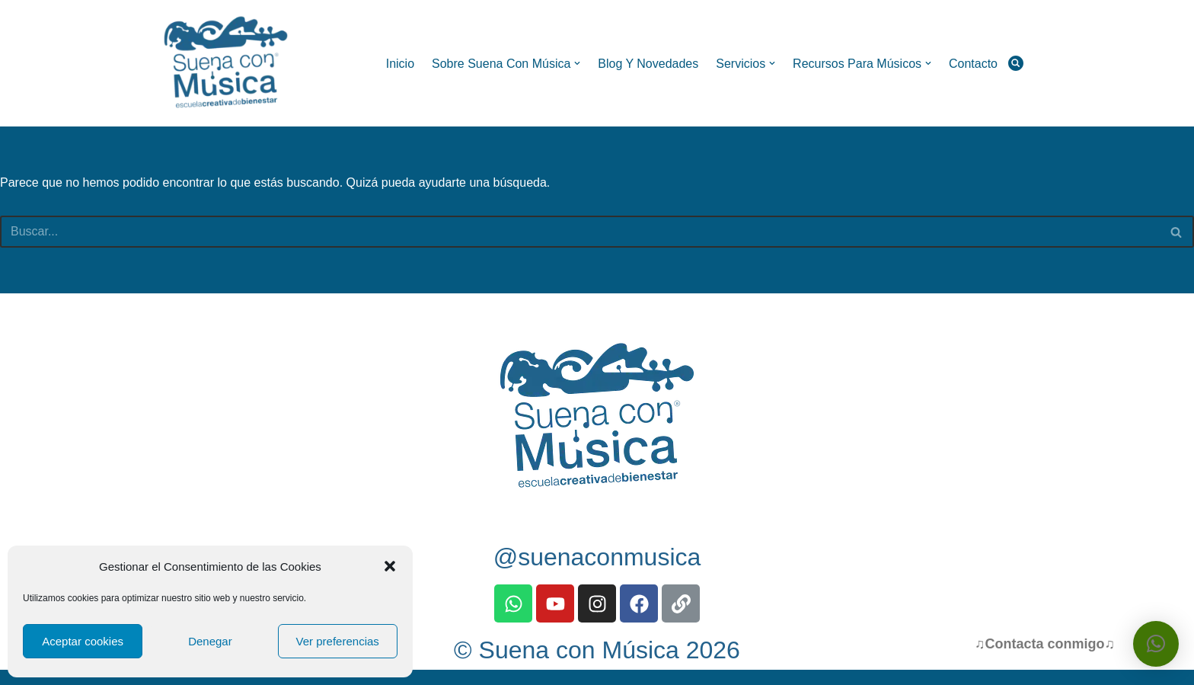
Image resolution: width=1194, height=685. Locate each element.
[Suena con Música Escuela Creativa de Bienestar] (227, 63)
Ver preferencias (337, 641)
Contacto (973, 63)
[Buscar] (1015, 63)
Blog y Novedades (648, 63)
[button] (389, 566)
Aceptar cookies (82, 641)
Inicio (399, 63)
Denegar (210, 641)
